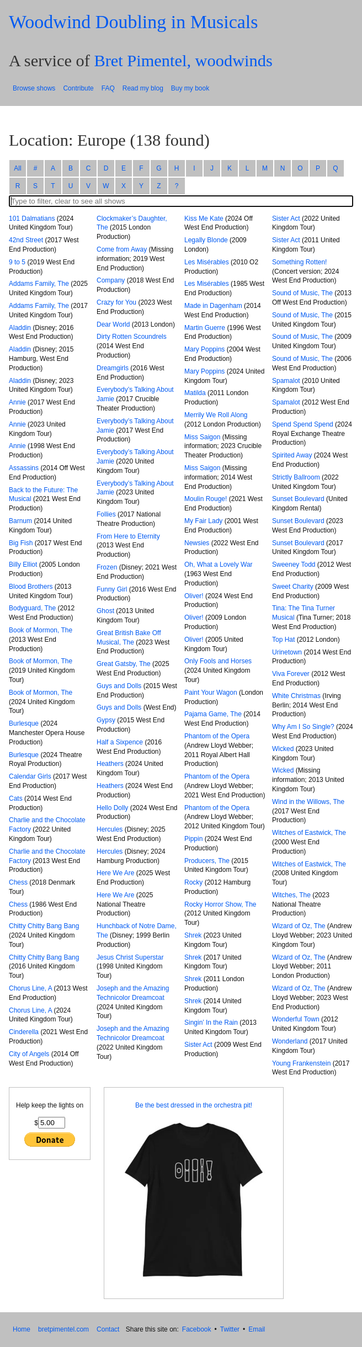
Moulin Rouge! (205, 499)
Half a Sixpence (120, 742)
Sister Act (198, 1044)
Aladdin (20, 328)
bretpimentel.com (63, 1329)
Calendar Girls (30, 776)
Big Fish (21, 543)
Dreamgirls (113, 368)
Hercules (110, 829)
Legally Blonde (206, 240)
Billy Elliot (23, 564)
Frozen (107, 567)
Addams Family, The (39, 283)
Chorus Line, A (30, 988)
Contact (108, 1329)
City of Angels (29, 1054)
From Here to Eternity (128, 536)
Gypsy (106, 720)
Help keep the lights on (49, 1105)
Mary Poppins (204, 349)
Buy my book (190, 88)
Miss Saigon (202, 437)
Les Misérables (206, 262)
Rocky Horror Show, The (220, 904)
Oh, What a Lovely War (218, 564)
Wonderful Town (296, 1019)
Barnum (20, 521)
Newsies (196, 543)
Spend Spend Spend (302, 424)
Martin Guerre (204, 328)
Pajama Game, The (213, 714)
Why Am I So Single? (303, 727)
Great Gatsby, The (124, 664)
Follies (106, 514)
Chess (18, 882)
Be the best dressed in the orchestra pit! (193, 1105)
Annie (17, 402)
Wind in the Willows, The (308, 802)
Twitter (229, 1329)
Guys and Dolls (119, 686)
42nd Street (26, 240)
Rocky (193, 882)
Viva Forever (291, 674)
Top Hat (283, 639)
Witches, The (291, 895)
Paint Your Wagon (210, 692)
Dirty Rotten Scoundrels (132, 336)
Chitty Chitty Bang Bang (44, 926)
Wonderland (290, 1041)
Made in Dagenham (213, 306)
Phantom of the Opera (216, 736)
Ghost (105, 611)
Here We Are (115, 873)
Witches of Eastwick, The (309, 833)
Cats (16, 798)
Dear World (113, 324)
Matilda (195, 393)
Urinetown (287, 652)
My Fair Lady (203, 521)
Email (256, 1329)
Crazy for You (116, 302)
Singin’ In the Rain (211, 1022)
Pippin (193, 839)
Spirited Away (292, 455)
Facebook (196, 1329)
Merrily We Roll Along (215, 415)
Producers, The (207, 861)
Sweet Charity (292, 586)
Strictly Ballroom (296, 477)
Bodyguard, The (32, 608)
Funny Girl (112, 589)
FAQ (108, 88)
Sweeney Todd (294, 564)
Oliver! (194, 596)
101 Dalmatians (32, 218)
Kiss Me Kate (203, 218)
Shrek (192, 935)
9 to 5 (17, 262)
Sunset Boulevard (298, 499)
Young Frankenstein (301, 1063)
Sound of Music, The (302, 293)
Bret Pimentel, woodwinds (183, 60)
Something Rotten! (299, 262)
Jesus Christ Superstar (130, 957)
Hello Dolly (112, 808)
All (17, 168)
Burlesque (24, 723)
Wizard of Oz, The (298, 926)
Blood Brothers (30, 586)
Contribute (78, 88)
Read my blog (143, 88)
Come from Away (122, 249)
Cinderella (24, 1032)
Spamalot (286, 381)
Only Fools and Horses (218, 661)
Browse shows (34, 88)
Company (111, 280)
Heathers (110, 764)
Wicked (283, 749)
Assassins (24, 468)
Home (21, 1329)
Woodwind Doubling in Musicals (133, 22)
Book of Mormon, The (40, 630)
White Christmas (296, 696)
